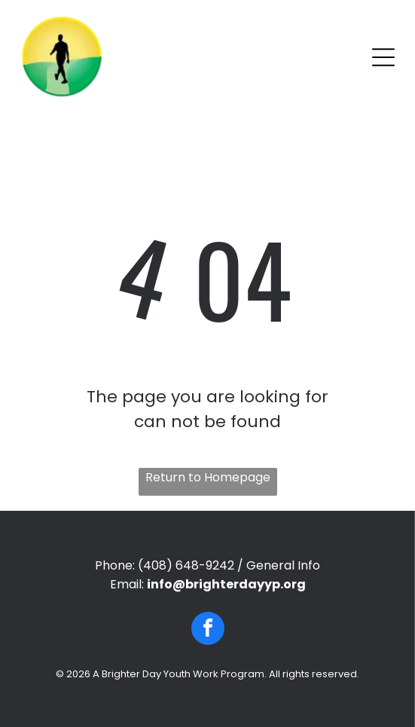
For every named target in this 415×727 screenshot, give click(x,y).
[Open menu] (383, 57)
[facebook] (207, 630)
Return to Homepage (207, 477)
